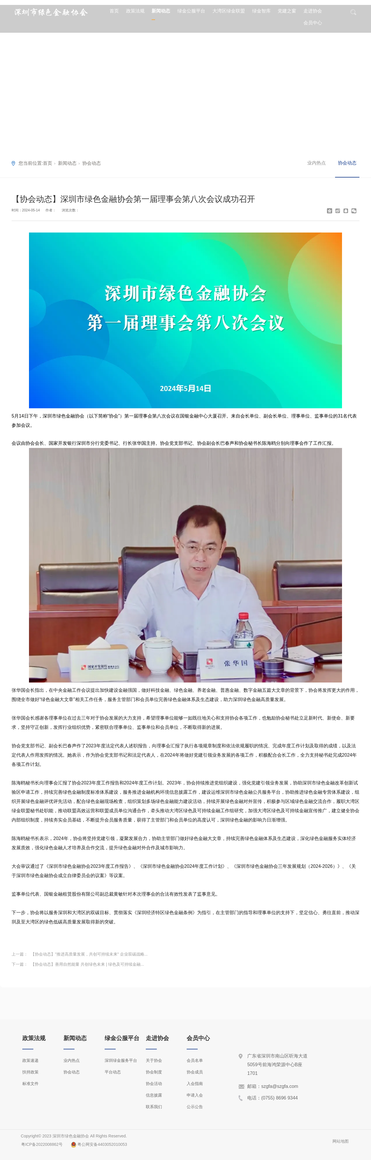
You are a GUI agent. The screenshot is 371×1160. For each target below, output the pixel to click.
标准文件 (30, 1083)
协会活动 (154, 1083)
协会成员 (195, 1072)
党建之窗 (287, 10)
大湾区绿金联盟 (228, 10)
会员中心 (312, 22)
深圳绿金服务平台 (121, 1060)
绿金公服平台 (191, 10)
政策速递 (30, 1060)
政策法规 (135, 10)
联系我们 (154, 1106)
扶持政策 (30, 1072)
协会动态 (91, 163)
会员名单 (195, 1060)
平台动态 (113, 1072)
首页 (114, 10)
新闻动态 (161, 10)
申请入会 (195, 1095)
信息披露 (154, 1095)
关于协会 (154, 1060)
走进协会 (312, 10)
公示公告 (195, 1106)
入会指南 (195, 1083)
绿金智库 (261, 10)
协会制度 (154, 1072)
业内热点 (316, 162)
